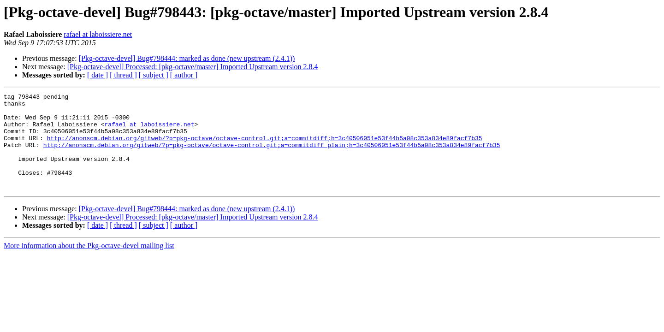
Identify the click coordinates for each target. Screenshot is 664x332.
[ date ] (97, 75)
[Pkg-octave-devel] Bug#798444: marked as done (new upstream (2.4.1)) (187, 58)
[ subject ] (153, 75)
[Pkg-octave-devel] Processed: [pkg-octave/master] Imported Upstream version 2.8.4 (192, 67)
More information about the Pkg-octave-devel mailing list (89, 265)
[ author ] (184, 75)
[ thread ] (123, 75)
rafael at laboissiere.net (98, 34)
